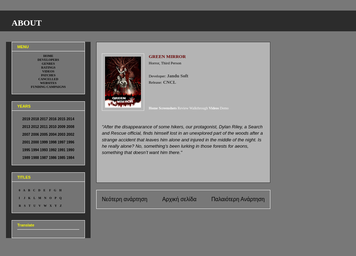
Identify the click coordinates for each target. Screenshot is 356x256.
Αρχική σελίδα (179, 199)
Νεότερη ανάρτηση (124, 199)
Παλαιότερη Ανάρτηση (238, 199)
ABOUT (27, 22)
